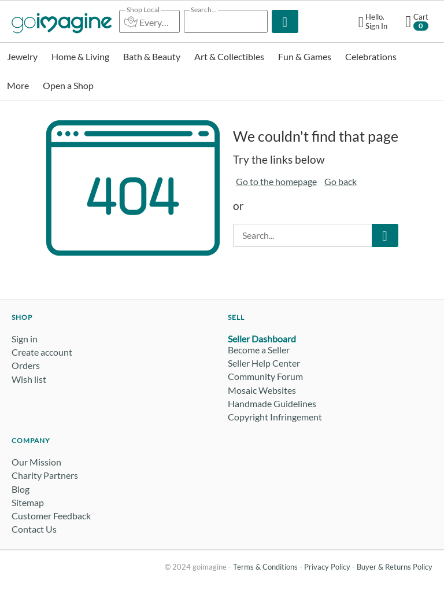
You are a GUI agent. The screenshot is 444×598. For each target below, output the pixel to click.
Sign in (25, 338)
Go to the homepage (276, 181)
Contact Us (34, 528)
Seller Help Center (264, 362)
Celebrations (371, 56)
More (18, 85)
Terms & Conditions (265, 566)
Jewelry (22, 56)
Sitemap (28, 502)
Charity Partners (45, 475)
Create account (42, 351)
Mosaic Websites (262, 390)
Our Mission (36, 461)
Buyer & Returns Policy (394, 566)
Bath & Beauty (151, 56)
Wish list (29, 379)
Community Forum (265, 376)
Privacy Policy (327, 566)
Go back (340, 181)
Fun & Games (304, 56)
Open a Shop (68, 85)
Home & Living (80, 56)
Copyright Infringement (275, 416)
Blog (20, 488)
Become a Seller (259, 349)
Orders (26, 365)
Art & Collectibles (229, 56)
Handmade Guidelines (272, 403)
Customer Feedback (51, 515)
